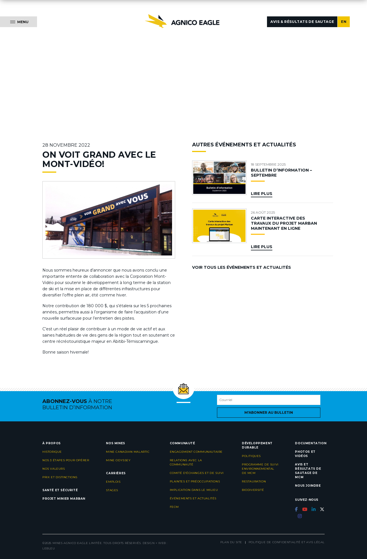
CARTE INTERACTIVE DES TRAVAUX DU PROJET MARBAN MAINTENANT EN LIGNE (284, 223)
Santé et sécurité (60, 490)
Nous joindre (308, 485)
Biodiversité (253, 490)
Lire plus (261, 193)
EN (343, 22)
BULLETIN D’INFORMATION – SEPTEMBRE (281, 173)
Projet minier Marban (63, 498)
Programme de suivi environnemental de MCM (260, 469)
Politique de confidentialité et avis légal (287, 542)
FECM (174, 507)
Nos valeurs (53, 469)
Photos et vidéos (305, 454)
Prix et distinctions (59, 477)
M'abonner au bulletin (268, 412)
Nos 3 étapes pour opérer (65, 460)
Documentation (310, 443)
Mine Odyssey (118, 460)
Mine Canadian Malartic (127, 452)
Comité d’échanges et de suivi (197, 473)
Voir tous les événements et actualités (241, 267)
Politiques (251, 456)
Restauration (254, 481)
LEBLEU (48, 548)
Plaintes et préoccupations (195, 481)
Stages (112, 490)
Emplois (113, 482)
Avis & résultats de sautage (302, 22)
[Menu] (18, 21)
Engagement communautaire (196, 452)
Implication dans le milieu (194, 490)
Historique (52, 452)
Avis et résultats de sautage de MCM (308, 471)
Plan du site (231, 542)
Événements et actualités (193, 498)
